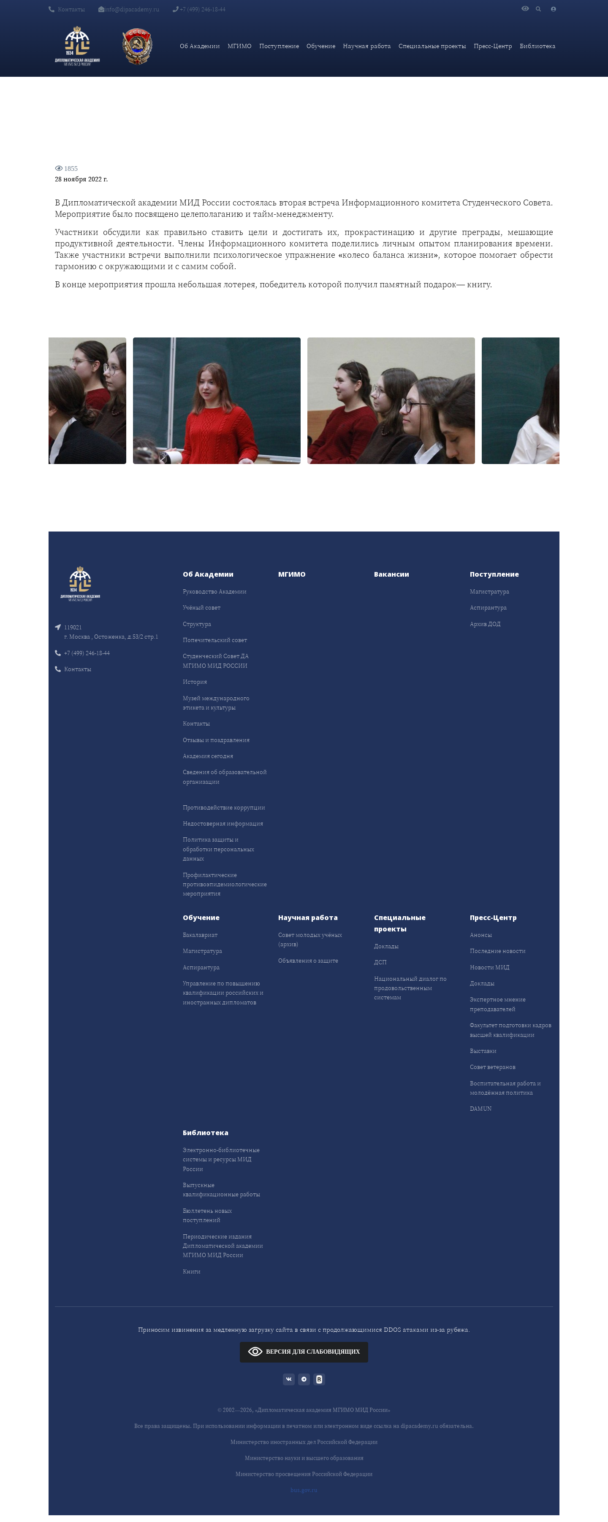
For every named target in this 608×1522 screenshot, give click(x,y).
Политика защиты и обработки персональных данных (218, 849)
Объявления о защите (308, 960)
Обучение (321, 45)
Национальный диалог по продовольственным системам (410, 988)
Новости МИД (490, 967)
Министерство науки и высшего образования (304, 1458)
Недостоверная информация (223, 823)
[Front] (80, 582)
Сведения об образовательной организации (225, 776)
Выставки (483, 1051)
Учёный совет (201, 607)
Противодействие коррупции (224, 807)
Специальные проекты (432, 45)
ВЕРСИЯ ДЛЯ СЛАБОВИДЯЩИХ (304, 1351)
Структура (197, 624)
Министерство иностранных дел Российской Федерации (304, 1442)
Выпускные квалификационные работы (221, 1189)
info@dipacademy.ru (128, 9)
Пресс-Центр (493, 45)
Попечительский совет (215, 640)
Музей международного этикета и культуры (216, 703)
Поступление (279, 45)
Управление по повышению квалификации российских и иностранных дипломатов (223, 993)
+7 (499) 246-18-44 (199, 9)
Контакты (67, 9)
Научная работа (367, 45)
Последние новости (498, 951)
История (195, 681)
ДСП (380, 962)
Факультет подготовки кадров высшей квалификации (510, 1030)
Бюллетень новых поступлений (207, 1215)
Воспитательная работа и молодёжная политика (505, 1088)
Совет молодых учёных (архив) (310, 939)
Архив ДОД (485, 624)
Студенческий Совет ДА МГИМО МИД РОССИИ (216, 660)
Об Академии (200, 45)
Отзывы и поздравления (216, 740)
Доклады (386, 946)
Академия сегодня (208, 756)
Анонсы (481, 935)
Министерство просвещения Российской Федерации (304, 1474)
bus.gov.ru (304, 1490)
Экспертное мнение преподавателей (498, 1004)
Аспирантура (488, 607)
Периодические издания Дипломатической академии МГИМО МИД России (223, 1246)
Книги (192, 1271)
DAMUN (480, 1108)
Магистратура (489, 591)
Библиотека (538, 45)
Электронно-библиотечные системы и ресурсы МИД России (221, 1159)
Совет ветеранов (493, 1067)
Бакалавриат (200, 935)
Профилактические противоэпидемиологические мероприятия (225, 884)
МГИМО (240, 45)
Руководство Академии (215, 591)
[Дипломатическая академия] (77, 46)
